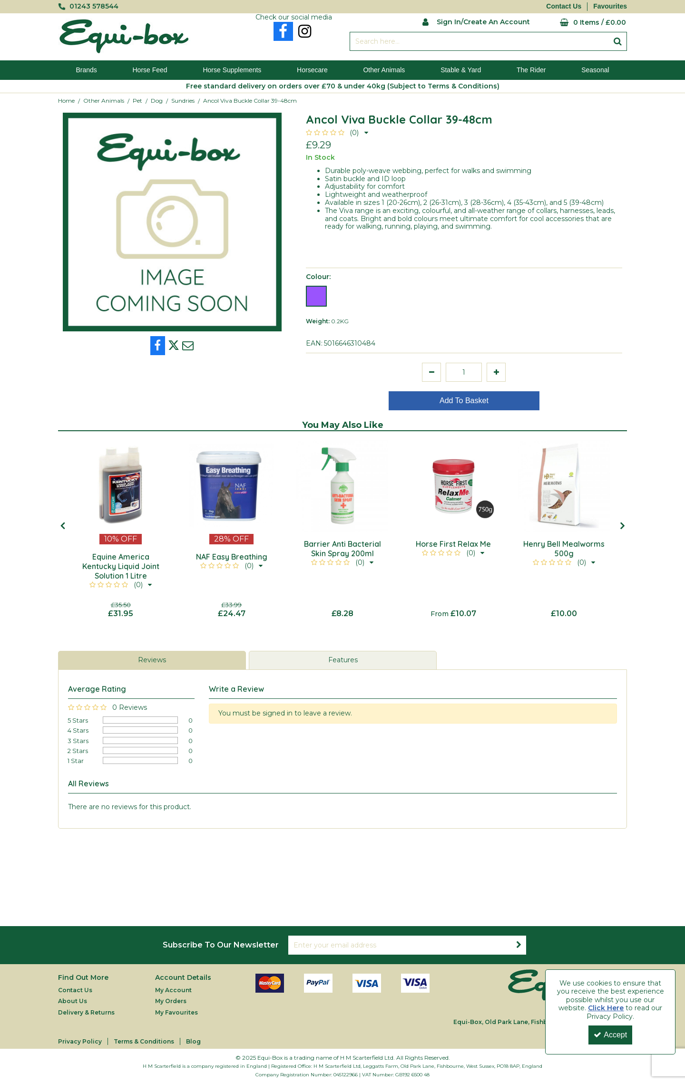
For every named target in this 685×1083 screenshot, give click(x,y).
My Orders (170, 1001)
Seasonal (595, 70)
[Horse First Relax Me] (453, 486)
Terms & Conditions (144, 1041)
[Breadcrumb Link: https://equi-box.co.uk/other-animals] (103, 101)
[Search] (479, 41)
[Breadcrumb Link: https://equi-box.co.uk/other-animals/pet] (137, 101)
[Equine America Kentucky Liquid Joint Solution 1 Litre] (120, 486)
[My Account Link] (475, 21)
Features (343, 660)
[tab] (152, 660)
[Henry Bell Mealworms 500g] (564, 486)
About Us (72, 1001)
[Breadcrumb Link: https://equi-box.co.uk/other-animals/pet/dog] (157, 101)
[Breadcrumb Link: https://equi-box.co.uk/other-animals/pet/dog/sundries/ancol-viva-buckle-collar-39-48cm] (250, 101)
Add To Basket (464, 400)
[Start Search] (617, 41)
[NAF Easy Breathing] (231, 486)
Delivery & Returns (86, 1012)
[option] (120, 529)
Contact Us (563, 6)
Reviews (152, 660)
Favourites (610, 6)
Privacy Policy (80, 1041)
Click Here (606, 1008)
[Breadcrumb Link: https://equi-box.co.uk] (66, 101)
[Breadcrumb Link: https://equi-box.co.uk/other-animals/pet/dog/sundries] (183, 101)
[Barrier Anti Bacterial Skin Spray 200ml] (342, 486)
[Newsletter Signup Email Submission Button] (518, 945)
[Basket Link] (585, 22)
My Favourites (176, 1012)
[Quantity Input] (464, 372)
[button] (337, 132)
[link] (283, 31)
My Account (173, 990)
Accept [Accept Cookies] (610, 1035)
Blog (193, 1041)
